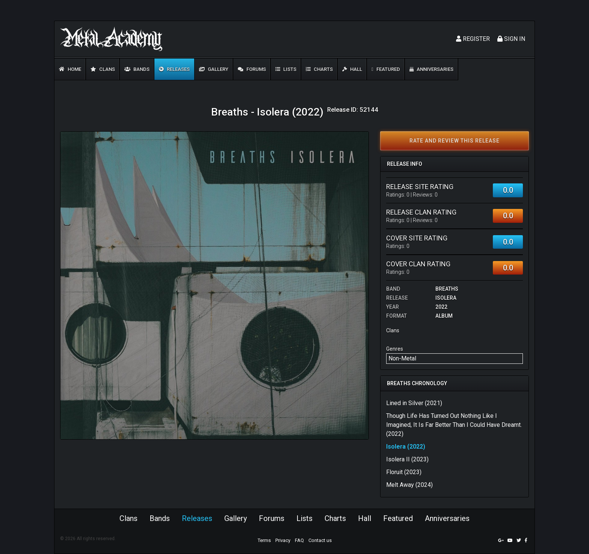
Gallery (213, 69)
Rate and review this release (454, 141)
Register (473, 38)
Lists (285, 69)
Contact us (320, 540)
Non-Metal (402, 358)
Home (70, 69)
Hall (352, 69)
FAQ (299, 540)
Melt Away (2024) (409, 484)
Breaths (446, 289)
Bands (137, 69)
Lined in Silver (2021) (414, 403)
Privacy (282, 540)
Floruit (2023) (403, 472)
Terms (264, 540)
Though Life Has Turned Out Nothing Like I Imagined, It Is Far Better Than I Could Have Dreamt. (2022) (454, 424)
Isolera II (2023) (407, 459)
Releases (174, 69)
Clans (103, 69)
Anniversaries (431, 69)
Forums (252, 69)
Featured (386, 69)
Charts (319, 69)
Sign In (511, 38)
